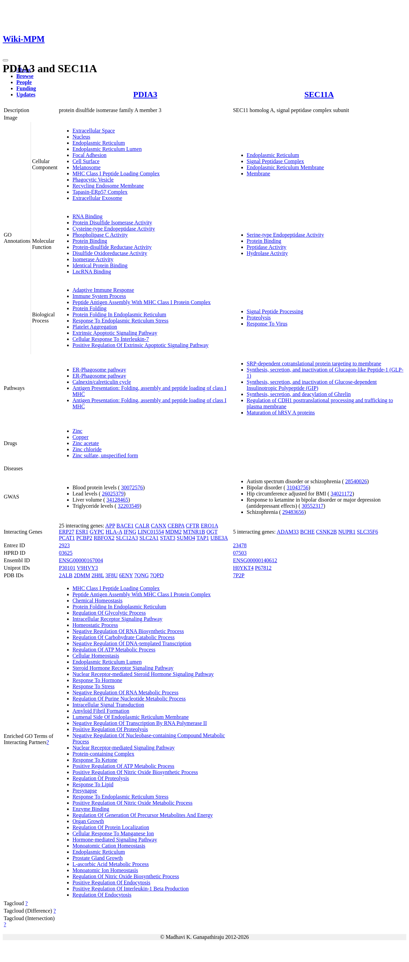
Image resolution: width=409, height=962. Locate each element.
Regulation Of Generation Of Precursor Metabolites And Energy (142, 815)
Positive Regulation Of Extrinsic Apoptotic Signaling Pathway (140, 345)
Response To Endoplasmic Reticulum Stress (120, 321)
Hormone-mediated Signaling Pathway (114, 839)
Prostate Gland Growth (97, 858)
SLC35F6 (367, 532)
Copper (80, 437)
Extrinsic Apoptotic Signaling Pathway (114, 333)
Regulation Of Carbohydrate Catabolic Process (123, 637)
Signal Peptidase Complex (275, 161)
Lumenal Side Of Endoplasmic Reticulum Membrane (130, 717)
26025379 (113, 493)
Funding (26, 88)
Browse (24, 76)
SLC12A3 (127, 538)
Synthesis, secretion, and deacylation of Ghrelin (299, 394)
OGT (212, 532)
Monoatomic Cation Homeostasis (108, 846)
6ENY (126, 575)
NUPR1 (347, 532)
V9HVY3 (87, 568)
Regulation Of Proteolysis (100, 778)
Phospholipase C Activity (100, 235)
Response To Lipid (92, 784)
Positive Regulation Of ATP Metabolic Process (123, 766)
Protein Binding (89, 241)
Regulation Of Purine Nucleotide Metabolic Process (129, 698)
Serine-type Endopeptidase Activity (285, 235)
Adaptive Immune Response (103, 290)
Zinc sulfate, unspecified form (105, 455)
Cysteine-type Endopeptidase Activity (113, 229)
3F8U (111, 575)
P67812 (263, 568)
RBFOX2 (104, 538)
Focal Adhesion (89, 155)
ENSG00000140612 (255, 560)
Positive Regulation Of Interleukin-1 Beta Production (130, 889)
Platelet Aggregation (94, 327)
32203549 (129, 506)
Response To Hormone (97, 680)
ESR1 (82, 532)
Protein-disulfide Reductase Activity (112, 247)
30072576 (132, 487)
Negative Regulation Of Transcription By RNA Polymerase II (139, 723)
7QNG (141, 575)
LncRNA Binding (91, 271)
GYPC (97, 532)
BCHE (307, 532)
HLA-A (113, 532)
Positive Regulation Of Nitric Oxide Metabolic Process (132, 803)
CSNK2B (326, 532)
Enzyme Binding (90, 809)
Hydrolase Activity (267, 253)
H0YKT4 (243, 568)
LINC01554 (151, 532)
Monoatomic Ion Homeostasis (105, 870)
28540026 (356, 481)
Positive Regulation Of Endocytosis (111, 882)
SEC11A (319, 94)
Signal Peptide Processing (275, 311)
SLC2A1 (149, 538)
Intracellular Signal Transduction (108, 705)
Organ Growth (88, 821)
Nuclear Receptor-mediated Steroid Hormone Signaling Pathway (143, 674)
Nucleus (81, 137)
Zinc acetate (85, 443)
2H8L (98, 575)
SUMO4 (186, 538)
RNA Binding (87, 216)
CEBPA (176, 526)
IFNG (130, 532)
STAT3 (167, 538)
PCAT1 (67, 538)
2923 (64, 545)
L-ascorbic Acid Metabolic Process (110, 864)
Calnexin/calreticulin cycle (101, 382)
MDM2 (173, 532)
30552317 (313, 506)
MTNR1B (194, 532)
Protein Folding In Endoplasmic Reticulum (119, 314)
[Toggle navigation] (5, 60)
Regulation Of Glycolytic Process (109, 613)
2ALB (65, 575)
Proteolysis (259, 317)
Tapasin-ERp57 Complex (100, 192)
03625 (65, 553)
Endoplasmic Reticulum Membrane (285, 167)
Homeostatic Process (95, 625)
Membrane (258, 173)
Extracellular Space (93, 130)
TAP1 (202, 538)
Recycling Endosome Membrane (108, 186)
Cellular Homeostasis (95, 656)
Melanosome (86, 167)
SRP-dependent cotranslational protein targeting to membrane (314, 363)
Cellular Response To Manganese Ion (113, 833)
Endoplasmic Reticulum (98, 143)
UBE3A (219, 538)
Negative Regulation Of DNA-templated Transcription (131, 643)
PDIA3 (145, 94)
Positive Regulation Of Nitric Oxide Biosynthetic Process (135, 772)
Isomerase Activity (92, 259)
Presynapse (84, 790)
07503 (240, 553)
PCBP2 (84, 538)
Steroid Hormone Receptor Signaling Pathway (123, 668)
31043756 (297, 487)
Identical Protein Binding (100, 265)
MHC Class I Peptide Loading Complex (116, 173)
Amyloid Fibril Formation (100, 711)
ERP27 (66, 532)
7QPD (157, 575)
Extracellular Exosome (97, 198)
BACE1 (125, 526)
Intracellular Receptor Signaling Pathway (117, 619)
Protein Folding (89, 308)
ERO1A (209, 526)
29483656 (293, 512)
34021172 (341, 493)
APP (110, 526)
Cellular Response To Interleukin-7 (110, 339)
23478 (240, 545)
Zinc (77, 431)
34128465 (117, 500)
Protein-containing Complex (103, 754)
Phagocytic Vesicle (93, 180)
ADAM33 (288, 532)
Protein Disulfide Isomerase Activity (112, 222)
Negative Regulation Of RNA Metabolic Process (125, 692)
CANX (158, 526)
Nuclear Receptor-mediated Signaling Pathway (123, 748)
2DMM (82, 575)
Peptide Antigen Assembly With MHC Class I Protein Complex (141, 302)
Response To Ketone (94, 760)
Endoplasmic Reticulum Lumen (107, 149)
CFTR (192, 526)
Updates (25, 94)
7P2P (239, 575)
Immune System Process (99, 296)
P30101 (67, 568)
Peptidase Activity (267, 247)
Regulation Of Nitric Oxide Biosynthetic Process (125, 876)
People (24, 82)
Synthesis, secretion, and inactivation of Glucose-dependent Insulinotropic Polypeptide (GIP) (312, 385)
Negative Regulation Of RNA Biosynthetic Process (128, 631)
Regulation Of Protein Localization (110, 827)
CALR (142, 526)
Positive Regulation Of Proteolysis (110, 729)
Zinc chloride (87, 449)
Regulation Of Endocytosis (101, 895)
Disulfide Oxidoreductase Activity (109, 253)
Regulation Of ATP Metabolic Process (114, 649)
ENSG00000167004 (81, 560)
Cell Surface (86, 161)
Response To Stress (93, 686)
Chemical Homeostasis (97, 600)
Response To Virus (267, 324)
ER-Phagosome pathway (99, 370)
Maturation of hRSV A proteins (281, 412)
